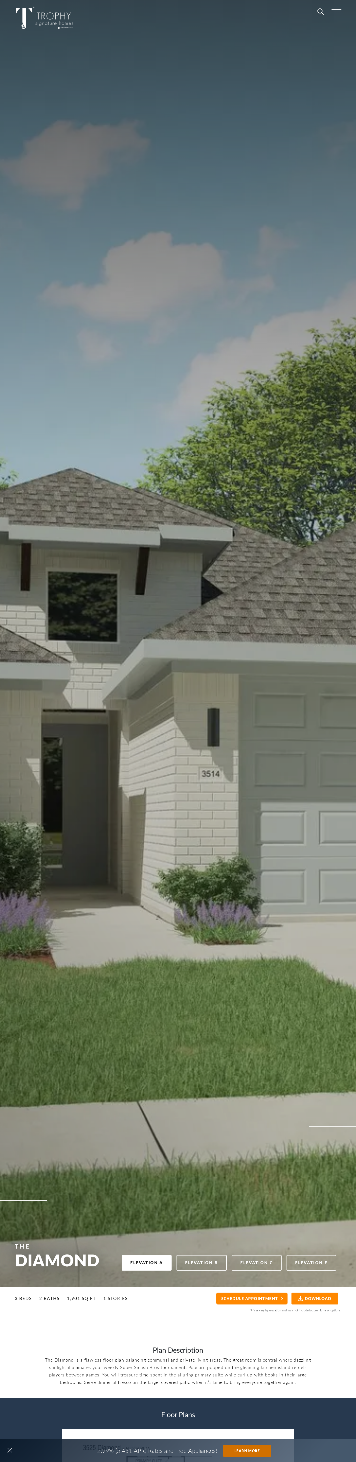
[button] (10, 1451)
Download (312, 1299)
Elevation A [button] (134, 1262)
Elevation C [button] (251, 1262)
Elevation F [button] (309, 1262)
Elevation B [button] (192, 1262)
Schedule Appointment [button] (245, 1299)
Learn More (247, 1450)
